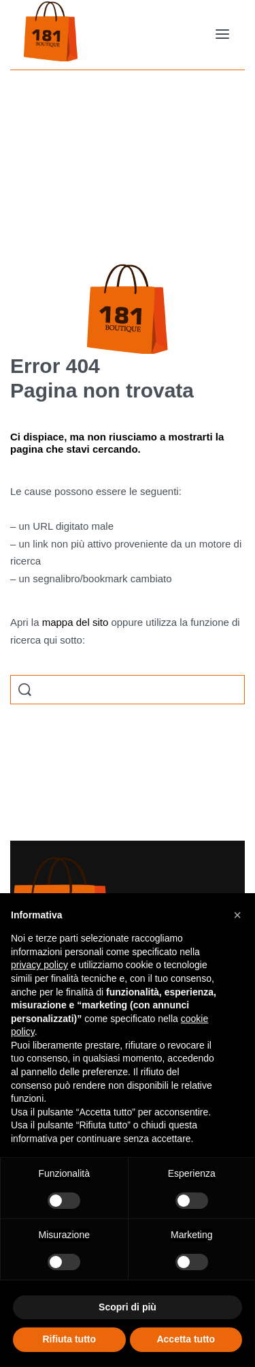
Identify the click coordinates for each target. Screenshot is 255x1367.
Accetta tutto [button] (185, 1339)
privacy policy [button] (39, 964)
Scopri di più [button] (127, 1307)
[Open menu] (222, 34)
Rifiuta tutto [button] (69, 1339)
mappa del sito (75, 622)
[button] (237, 915)
